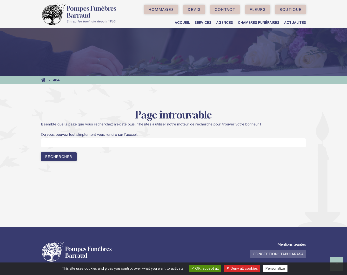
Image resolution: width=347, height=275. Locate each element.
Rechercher (58, 156)
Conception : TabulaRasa (278, 253)
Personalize (275, 268)
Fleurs (258, 9)
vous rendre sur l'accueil (117, 134)
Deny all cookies (242, 268)
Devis (194, 9)
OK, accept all (205, 268)
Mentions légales (291, 244)
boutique (291, 9)
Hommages (161, 9)
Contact (225, 9)
